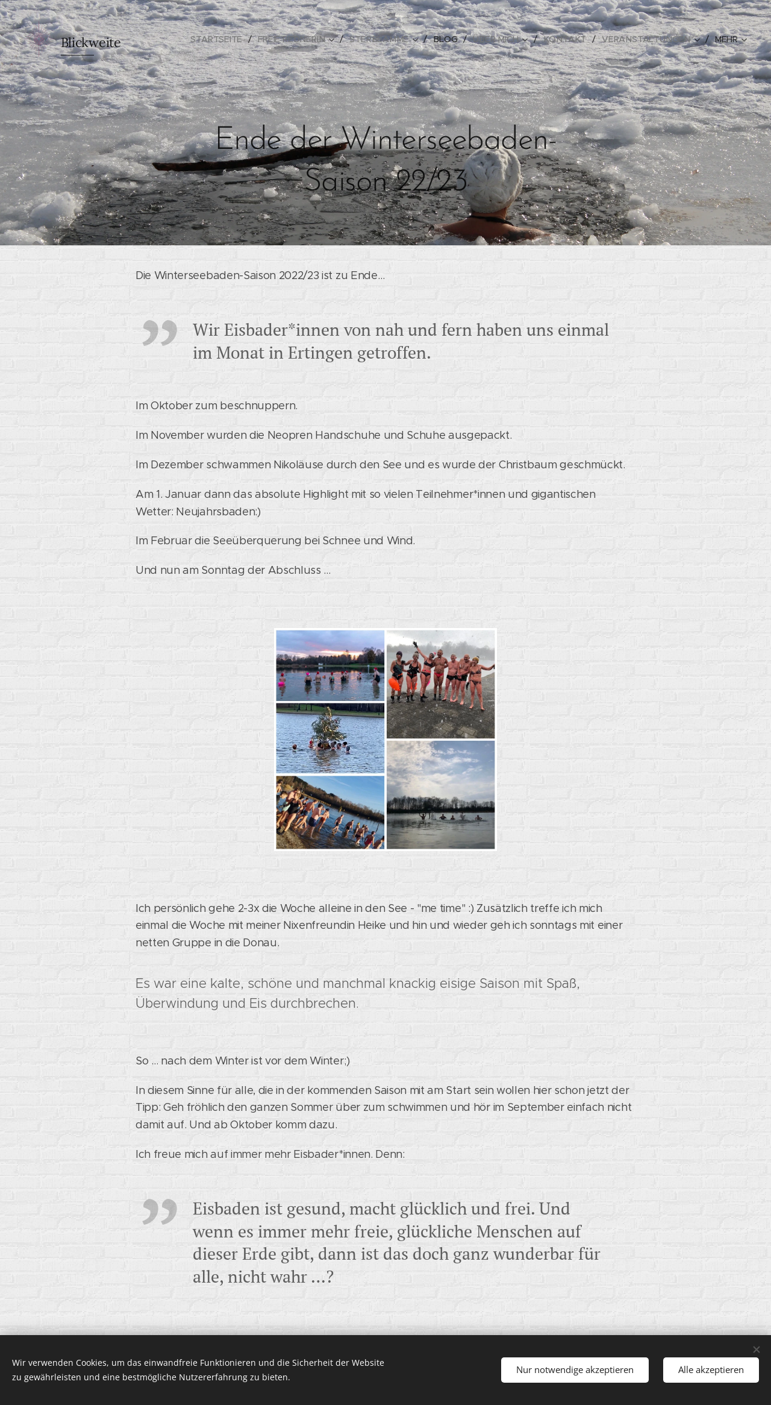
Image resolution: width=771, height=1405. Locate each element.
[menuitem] (228, 39)
